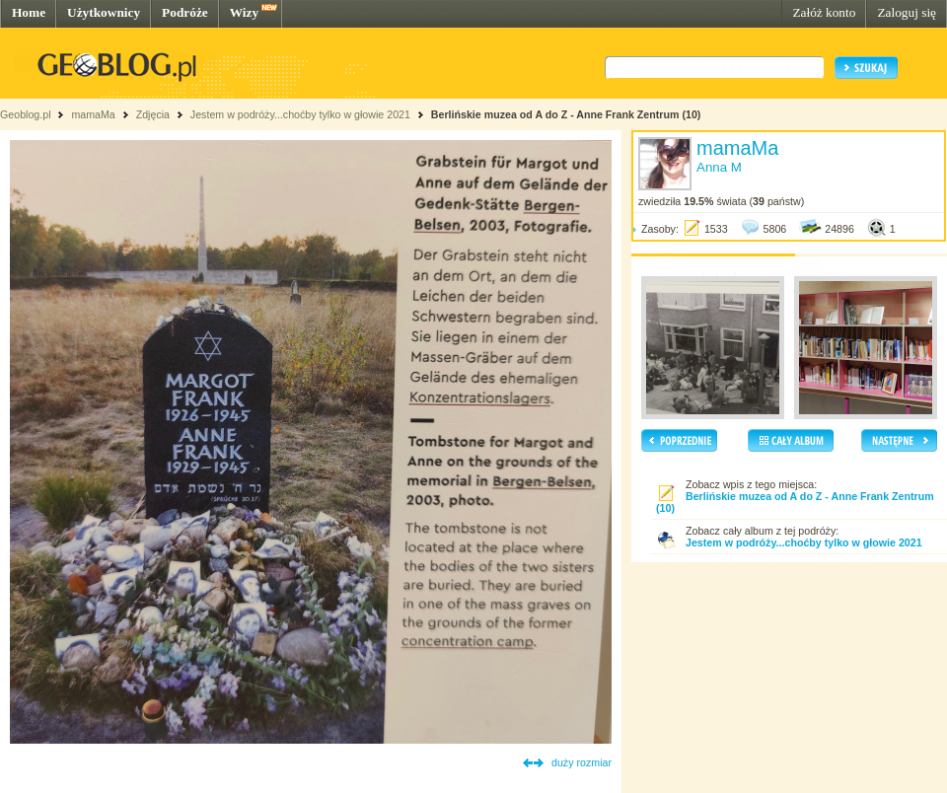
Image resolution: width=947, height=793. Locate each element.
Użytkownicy (103, 12)
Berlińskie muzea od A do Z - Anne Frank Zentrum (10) (566, 114)
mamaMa (92, 114)
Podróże (185, 12)
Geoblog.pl (25, 114)
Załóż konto (823, 12)
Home (28, 12)
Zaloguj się (906, 12)
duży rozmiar (581, 762)
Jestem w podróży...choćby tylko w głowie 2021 (300, 114)
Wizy (244, 12)
